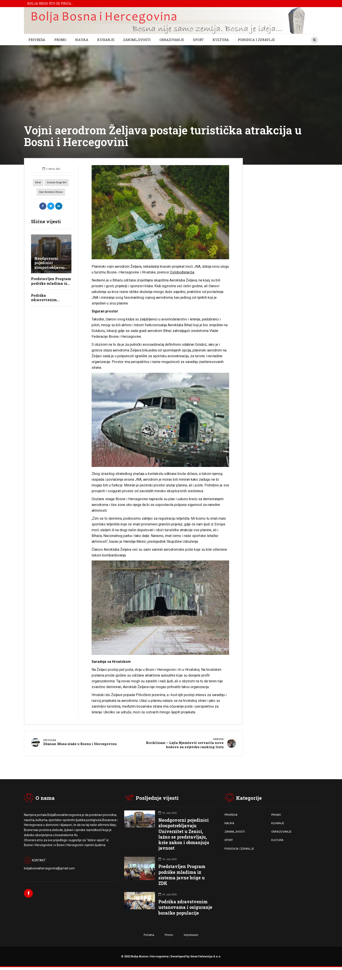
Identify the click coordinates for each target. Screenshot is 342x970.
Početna (149, 935)
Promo (169, 935)
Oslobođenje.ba (182, 272)
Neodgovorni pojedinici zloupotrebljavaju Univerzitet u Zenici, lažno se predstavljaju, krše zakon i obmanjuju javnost (183, 834)
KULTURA (220, 39)
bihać (38, 182)
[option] (160, 212)
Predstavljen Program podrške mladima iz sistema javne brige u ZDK (181, 875)
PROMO (60, 39)
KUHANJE (105, 39)
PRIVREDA (36, 39)
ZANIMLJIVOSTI (137, 39)
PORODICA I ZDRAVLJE (256, 39)
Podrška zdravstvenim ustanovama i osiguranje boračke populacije (185, 908)
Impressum (191, 935)
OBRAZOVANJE (171, 39)
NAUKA (81, 39)
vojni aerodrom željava (51, 192)
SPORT (198, 39)
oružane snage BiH (56, 182)
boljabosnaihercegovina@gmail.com (49, 869)
